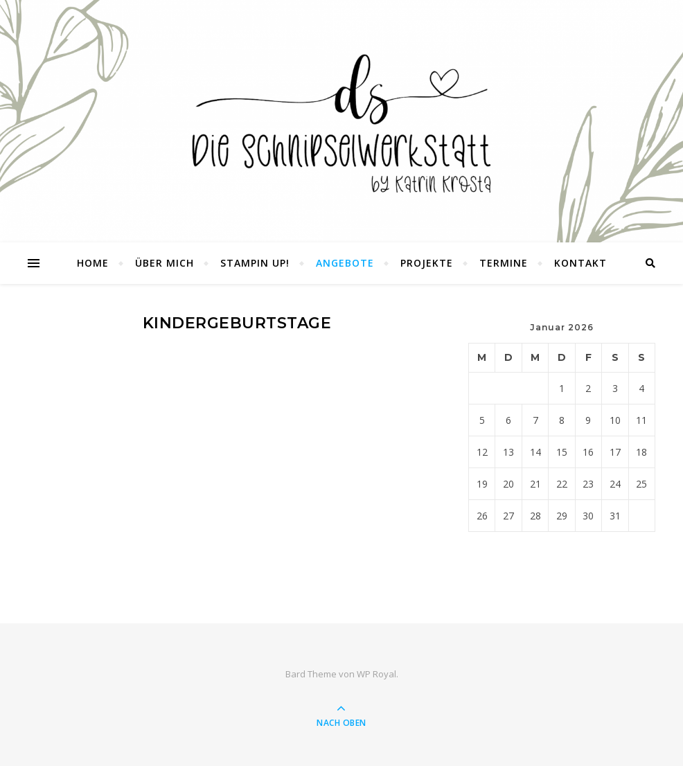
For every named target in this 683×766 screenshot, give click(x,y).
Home (93, 262)
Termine (503, 262)
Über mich (164, 262)
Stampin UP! (255, 262)
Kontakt (580, 262)
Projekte (426, 262)
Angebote (345, 262)
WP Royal (376, 674)
